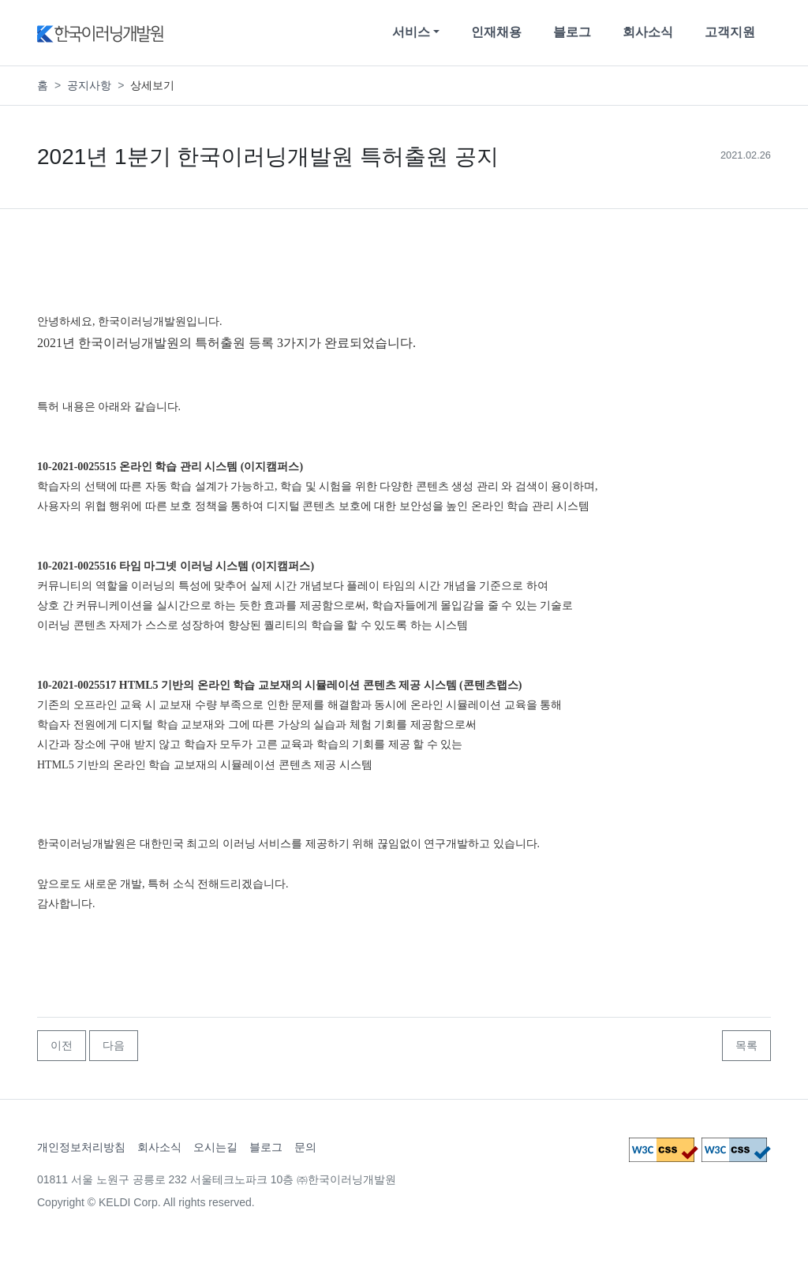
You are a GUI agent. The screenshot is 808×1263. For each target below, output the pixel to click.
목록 (746, 1045)
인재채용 (496, 32)
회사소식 (648, 32)
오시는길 (215, 1147)
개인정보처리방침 (81, 1147)
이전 (61, 1045)
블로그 (572, 32)
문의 (305, 1147)
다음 (114, 1045)
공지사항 (89, 85)
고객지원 (730, 32)
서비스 (411, 32)
